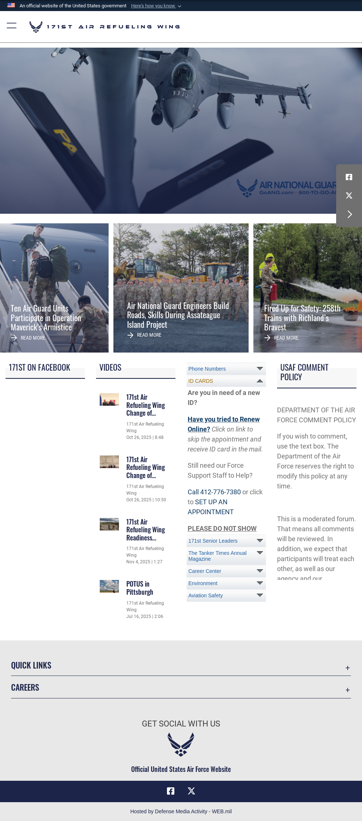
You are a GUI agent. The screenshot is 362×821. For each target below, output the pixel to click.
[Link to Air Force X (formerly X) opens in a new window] (349, 195)
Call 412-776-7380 (214, 492)
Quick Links (31, 665)
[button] (157, 6)
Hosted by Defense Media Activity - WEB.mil (181, 811)
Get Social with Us (181, 723)
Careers (25, 687)
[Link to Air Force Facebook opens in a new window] (349, 177)
